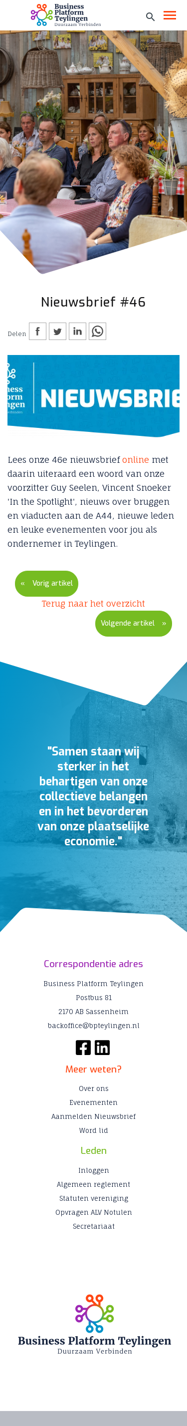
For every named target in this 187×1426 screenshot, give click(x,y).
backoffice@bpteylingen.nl (94, 1026)
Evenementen (93, 1102)
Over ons (94, 1088)
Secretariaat (94, 1226)
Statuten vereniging (93, 1198)
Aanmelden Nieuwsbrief (93, 1116)
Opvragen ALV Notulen (93, 1212)
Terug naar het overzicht (93, 603)
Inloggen (93, 1170)
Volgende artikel (128, 623)
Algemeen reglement (93, 1184)
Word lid (93, 1130)
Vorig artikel (52, 583)
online (135, 459)
